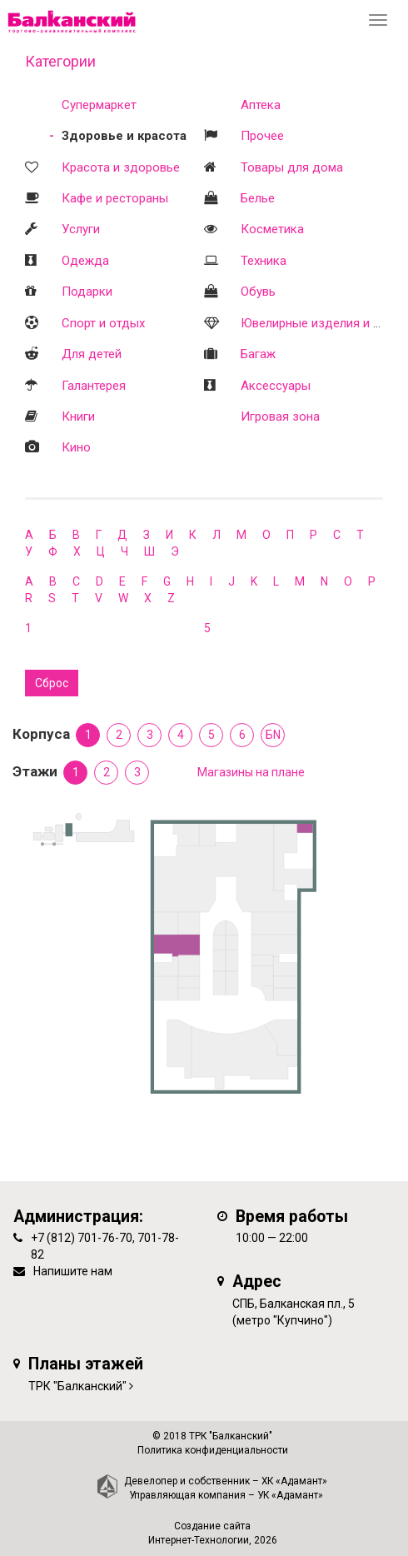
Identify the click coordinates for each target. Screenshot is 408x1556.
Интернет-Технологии (198, 1540)
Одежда (85, 260)
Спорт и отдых (103, 323)
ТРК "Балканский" (77, 1386)
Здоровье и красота (124, 135)
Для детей (92, 354)
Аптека (261, 104)
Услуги (81, 229)
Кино (76, 447)
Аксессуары (276, 385)
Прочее (262, 135)
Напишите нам (72, 1271)
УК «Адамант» (290, 1495)
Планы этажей (85, 1364)
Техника (263, 260)
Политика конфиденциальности (212, 1450)
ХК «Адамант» (294, 1481)
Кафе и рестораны (115, 198)
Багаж (258, 354)
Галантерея (94, 385)
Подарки (87, 291)
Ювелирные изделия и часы (321, 323)
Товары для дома (292, 167)
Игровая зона (280, 416)
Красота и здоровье (121, 167)
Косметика (272, 229)
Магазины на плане (251, 772)
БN (273, 734)
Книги (78, 416)
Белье (258, 198)
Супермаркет (99, 104)
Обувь (258, 291)
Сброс (51, 683)
